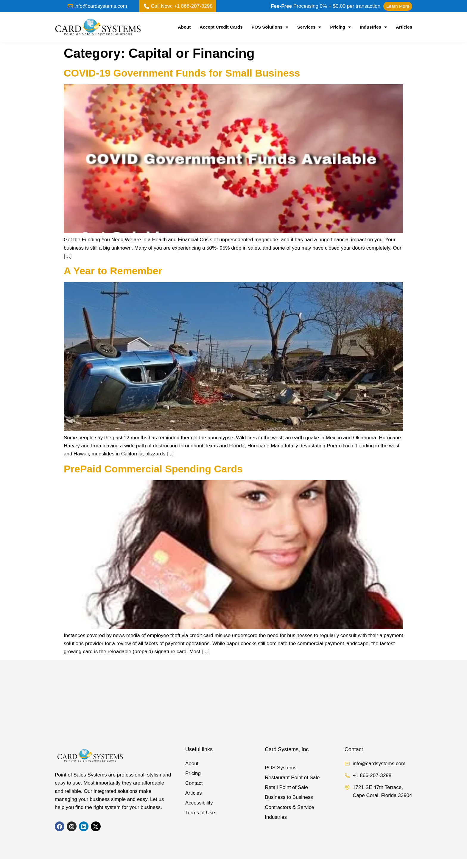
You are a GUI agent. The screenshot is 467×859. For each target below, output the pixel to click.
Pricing (340, 27)
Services (309, 27)
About (184, 26)
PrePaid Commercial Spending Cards (153, 468)
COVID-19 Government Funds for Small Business (182, 73)
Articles (404, 26)
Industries (373, 27)
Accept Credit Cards (221, 26)
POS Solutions (270, 27)
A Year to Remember (113, 270)
